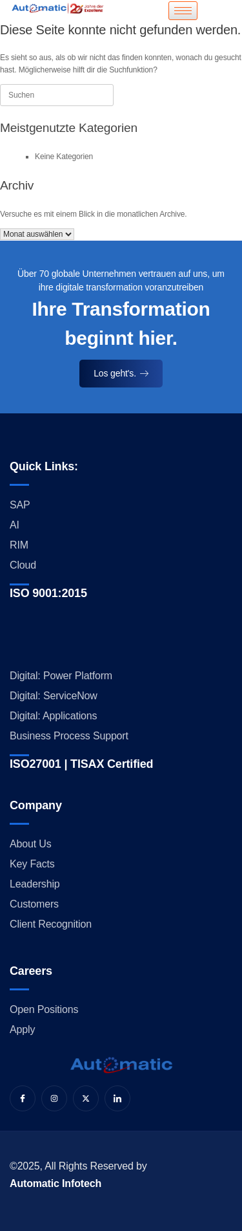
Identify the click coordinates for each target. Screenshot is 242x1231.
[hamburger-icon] (182, 10)
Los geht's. (121, 373)
